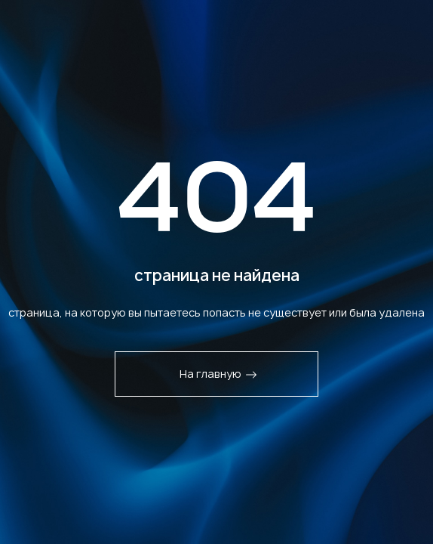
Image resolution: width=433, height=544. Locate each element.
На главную (218, 373)
